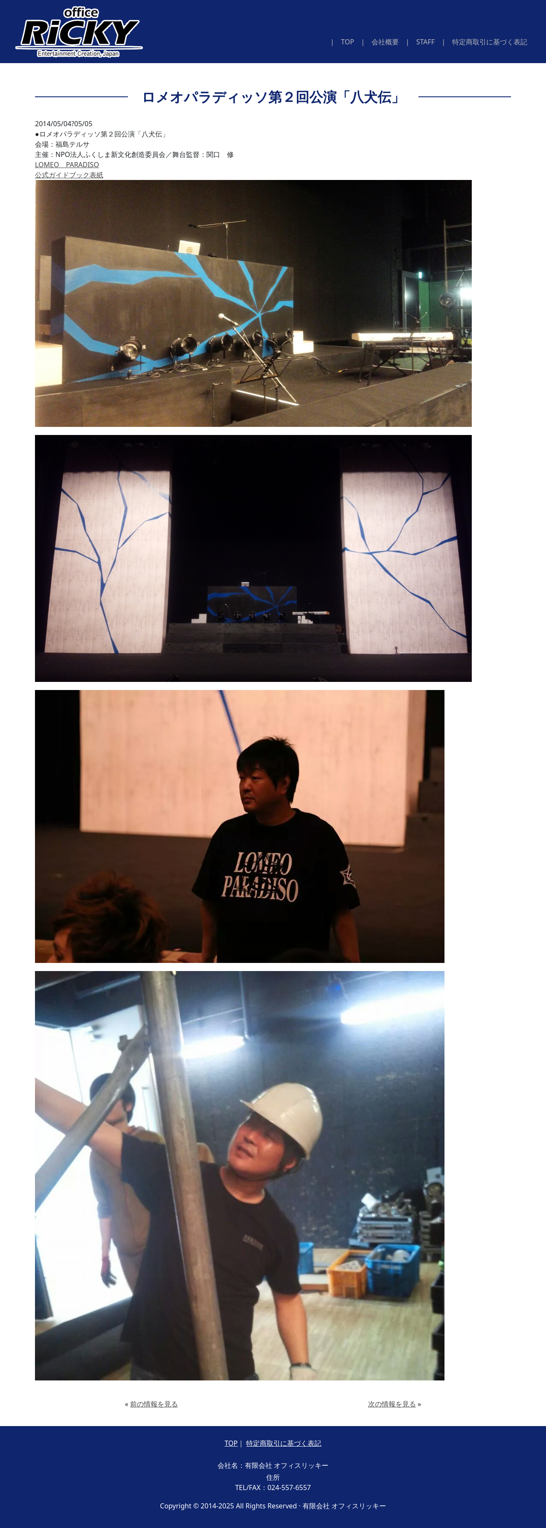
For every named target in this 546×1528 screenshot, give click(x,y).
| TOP (344, 41)
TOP (231, 1443)
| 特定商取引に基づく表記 (484, 41)
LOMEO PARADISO (67, 164)
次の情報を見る (392, 1404)
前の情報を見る (154, 1404)
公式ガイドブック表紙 (69, 175)
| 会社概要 (380, 41)
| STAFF (420, 41)
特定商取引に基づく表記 (283, 1443)
